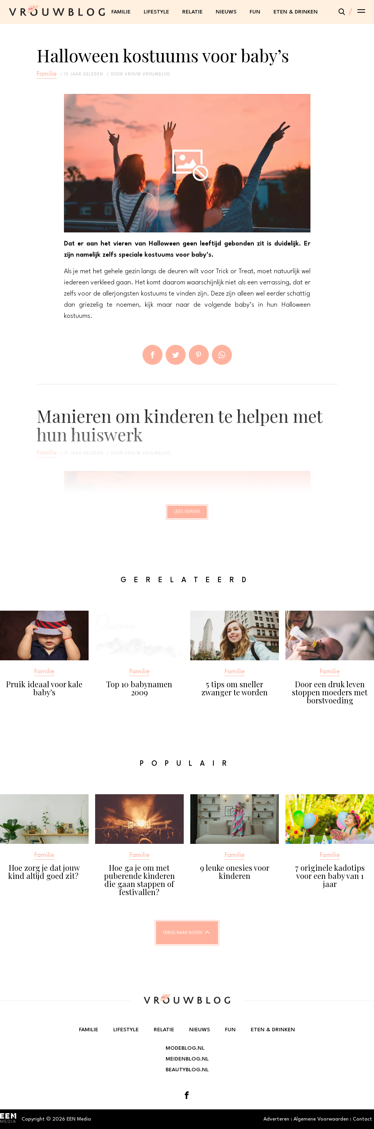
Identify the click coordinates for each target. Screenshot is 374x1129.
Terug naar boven (182, 940)
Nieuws (226, 12)
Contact (362, 1119)
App (222, 355)
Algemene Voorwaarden (321, 1119)
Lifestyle (156, 12)
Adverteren (276, 1119)
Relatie (192, 12)
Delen (153, 355)
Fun (255, 12)
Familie (121, 12)
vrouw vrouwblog (147, 74)
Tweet (176, 355)
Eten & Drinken (295, 12)
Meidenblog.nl (187, 1059)
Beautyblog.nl (187, 1069)
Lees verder (187, 515)
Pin (199, 355)
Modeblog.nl (185, 1048)
